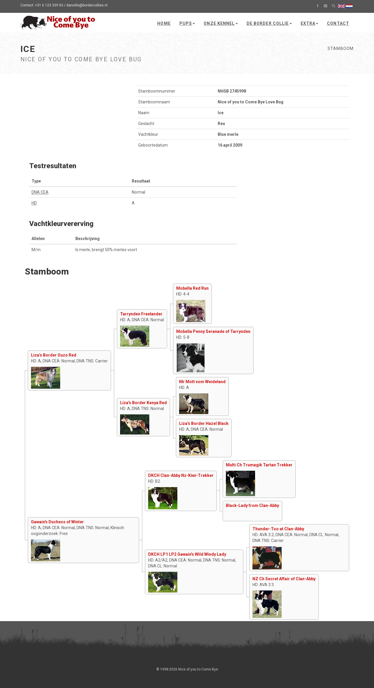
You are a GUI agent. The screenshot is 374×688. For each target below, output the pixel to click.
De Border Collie (269, 23)
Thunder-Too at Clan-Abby (278, 529)
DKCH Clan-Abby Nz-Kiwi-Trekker (181, 475)
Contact (338, 23)
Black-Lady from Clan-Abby (252, 505)
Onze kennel (221, 23)
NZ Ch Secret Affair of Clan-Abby (284, 578)
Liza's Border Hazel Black (203, 423)
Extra (309, 23)
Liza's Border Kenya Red (143, 402)
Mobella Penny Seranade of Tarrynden (213, 331)
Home (163, 23)
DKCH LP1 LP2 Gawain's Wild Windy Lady (187, 554)
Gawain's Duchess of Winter (57, 522)
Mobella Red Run (192, 288)
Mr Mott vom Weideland (202, 381)
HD (34, 203)
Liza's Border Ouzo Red (53, 355)
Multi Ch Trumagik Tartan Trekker (259, 465)
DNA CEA (40, 192)
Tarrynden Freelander (141, 314)
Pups (187, 23)
